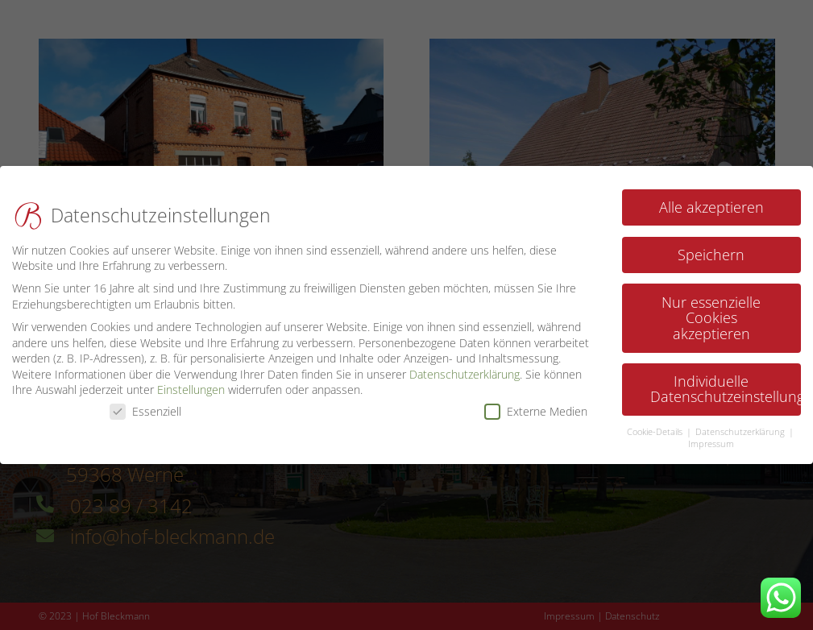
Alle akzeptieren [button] (711, 200)
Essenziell (145, 404)
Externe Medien (535, 404)
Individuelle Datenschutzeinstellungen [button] (725, 382)
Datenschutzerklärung (464, 367)
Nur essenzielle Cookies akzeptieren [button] (711, 311)
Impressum (711, 437)
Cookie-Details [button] (656, 426)
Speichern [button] (711, 248)
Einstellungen (191, 384)
